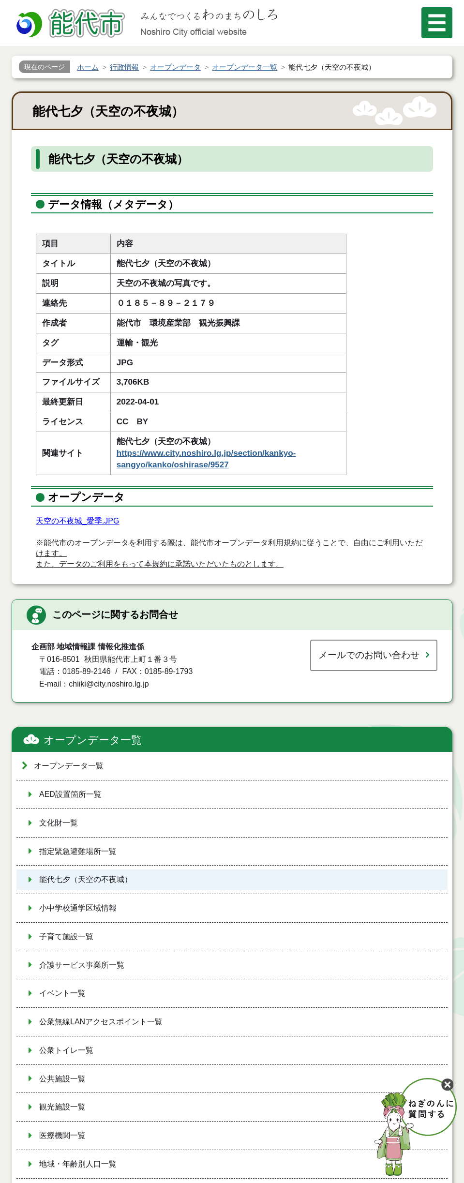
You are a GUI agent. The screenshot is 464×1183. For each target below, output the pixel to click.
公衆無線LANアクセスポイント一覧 (101, 1022)
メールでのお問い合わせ (368, 655)
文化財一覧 (58, 823)
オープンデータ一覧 (93, 740)
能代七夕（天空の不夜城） (85, 879)
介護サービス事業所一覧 (81, 965)
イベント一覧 (62, 993)
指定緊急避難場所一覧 (78, 851)
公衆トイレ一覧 (66, 1050)
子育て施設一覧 (66, 936)
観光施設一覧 (62, 1107)
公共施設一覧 (62, 1079)
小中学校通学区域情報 (78, 908)
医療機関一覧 (62, 1135)
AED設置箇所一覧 (70, 794)
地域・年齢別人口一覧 (78, 1164)
